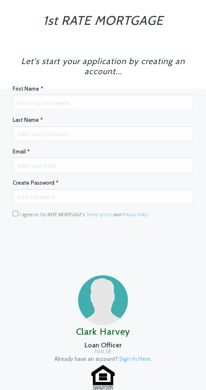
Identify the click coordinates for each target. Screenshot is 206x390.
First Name (28, 88)
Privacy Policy (135, 214)
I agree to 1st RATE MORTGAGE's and (80, 214)
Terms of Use (99, 214)
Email (21, 151)
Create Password (36, 182)
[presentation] (77, 241)
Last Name (28, 119)
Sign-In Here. (135, 358)
